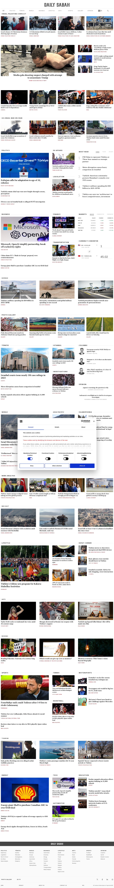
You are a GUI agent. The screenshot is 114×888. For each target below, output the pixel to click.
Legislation (58, 176)
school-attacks (93, 795)
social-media (56, 196)
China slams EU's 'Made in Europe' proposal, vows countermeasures (19, 256)
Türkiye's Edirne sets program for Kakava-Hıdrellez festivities (21, 585)
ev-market (55, 823)
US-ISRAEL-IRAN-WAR (6, 455)
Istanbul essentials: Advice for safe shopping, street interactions (101, 571)
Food (59, 859)
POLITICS (4, 850)
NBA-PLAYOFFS (5, 728)
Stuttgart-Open (57, 694)
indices (92, 214)
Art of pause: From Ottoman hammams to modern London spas (62, 561)
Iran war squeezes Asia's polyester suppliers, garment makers (69, 137)
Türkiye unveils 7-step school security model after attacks (99, 792)
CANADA (3, 109)
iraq (87, 109)
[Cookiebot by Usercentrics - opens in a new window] (82, 421)
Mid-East (31, 852)
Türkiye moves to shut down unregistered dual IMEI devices (100, 549)
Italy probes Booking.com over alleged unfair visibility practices (17, 762)
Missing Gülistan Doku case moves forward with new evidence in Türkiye (61, 389)
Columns (83, 345)
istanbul (91, 574)
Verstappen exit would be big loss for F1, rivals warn (101, 689)
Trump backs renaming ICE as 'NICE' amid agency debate (42, 107)
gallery (3, 337)
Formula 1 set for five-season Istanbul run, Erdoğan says (99, 678)
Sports (5, 672)
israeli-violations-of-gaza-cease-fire (68, 36)
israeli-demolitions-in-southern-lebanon (98, 36)
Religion (60, 865)
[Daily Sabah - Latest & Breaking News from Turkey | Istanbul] (57, 5)
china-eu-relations (6, 259)
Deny (31, 465)
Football (88, 852)
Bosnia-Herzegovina (45, 626)
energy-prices (5, 831)
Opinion (83, 384)
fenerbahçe (4, 708)
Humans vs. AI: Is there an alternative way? (99, 360)
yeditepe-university (94, 807)
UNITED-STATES (33, 109)
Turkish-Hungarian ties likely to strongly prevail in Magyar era (68, 495)
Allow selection (57, 465)
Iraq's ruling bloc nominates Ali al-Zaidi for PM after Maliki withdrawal (98, 107)
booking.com (4, 765)
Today (97, 151)
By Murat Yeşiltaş (92, 353)
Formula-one (92, 682)
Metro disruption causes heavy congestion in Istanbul (20, 386)
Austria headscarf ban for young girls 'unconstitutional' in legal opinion (100, 429)
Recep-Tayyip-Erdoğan (7, 185)
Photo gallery (9, 315)
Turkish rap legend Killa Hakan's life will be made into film (94, 623)
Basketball (58, 701)
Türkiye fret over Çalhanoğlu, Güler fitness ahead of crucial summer (23, 715)
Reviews (5, 636)
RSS (83, 885)
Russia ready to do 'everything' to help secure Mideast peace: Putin (102, 48)
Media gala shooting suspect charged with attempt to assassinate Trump (37, 76)
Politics (6, 150)
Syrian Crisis (32, 863)
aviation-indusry (57, 262)
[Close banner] (94, 421)
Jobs (2, 885)
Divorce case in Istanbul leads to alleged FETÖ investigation (23, 202)
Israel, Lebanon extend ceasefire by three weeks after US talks (41, 137)
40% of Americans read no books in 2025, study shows (61, 584)
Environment (61, 855)
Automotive (59, 803)
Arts (4, 599)
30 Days (111, 151)
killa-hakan (81, 626)
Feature (60, 869)
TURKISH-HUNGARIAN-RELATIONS (66, 497)
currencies (110, 214)
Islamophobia (85, 412)
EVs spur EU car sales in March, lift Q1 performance (63, 820)
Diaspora (17, 861)
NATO (95, 62)
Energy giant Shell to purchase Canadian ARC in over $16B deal (24, 265)
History (59, 867)
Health (59, 852)
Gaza (2, 662)
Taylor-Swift (4, 626)
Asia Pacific (58, 412)
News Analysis (8, 475)
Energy (5, 775)
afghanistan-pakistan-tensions (10, 465)
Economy (46, 855)
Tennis (56, 672)
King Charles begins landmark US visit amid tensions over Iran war (102, 68)
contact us (63, 885)
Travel (59, 857)
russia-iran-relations (100, 51)
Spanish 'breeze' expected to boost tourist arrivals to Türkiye (93, 762)
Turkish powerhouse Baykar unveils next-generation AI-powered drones (93, 301)
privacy (21, 885)
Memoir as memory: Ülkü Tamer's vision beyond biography (93, 659)
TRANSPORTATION (91, 142)
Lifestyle (6, 543)
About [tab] (83, 427)
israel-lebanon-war (35, 140)
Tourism (5, 738)
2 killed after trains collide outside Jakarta (69, 107)
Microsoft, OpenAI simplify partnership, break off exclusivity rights (23, 246)
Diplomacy (3, 852)
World (5, 412)
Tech (55, 775)
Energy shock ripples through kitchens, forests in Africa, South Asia (24, 827)
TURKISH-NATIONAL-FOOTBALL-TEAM (10, 718)
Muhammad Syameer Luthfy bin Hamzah (96, 399)
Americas (31, 857)
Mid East (5, 506)
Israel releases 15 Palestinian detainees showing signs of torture (14, 33)
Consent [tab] (30, 427)
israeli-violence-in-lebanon (86, 532)
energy (3, 820)
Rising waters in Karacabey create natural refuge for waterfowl (69, 334)
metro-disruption (6, 389)
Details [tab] (57, 427)
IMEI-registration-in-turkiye (97, 552)
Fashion (60, 861)
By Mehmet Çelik (91, 363)
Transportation (61, 242)
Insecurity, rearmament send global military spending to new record (55, 301)
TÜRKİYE (5, 345)
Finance (57, 214)
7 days (104, 151)
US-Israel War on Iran (12, 118)
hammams (55, 564)
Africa (30, 861)
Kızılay (3, 399)
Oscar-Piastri (93, 703)
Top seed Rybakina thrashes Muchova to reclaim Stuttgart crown (62, 690)
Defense (5, 278)
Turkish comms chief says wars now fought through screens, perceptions (23, 192)
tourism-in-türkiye (44, 765)
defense (3, 304)
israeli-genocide (34, 36)
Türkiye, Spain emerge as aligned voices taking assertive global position (14, 495)
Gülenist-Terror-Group (8, 204)
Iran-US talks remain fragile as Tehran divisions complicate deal (42, 495)
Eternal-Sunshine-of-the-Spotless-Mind (50, 660)
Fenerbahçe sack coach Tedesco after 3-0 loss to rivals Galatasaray (24, 704)
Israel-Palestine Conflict (14, 14)
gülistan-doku (56, 393)
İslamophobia (32, 865)
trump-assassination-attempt (38, 80)
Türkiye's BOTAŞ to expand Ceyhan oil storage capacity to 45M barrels (24, 817)
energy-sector (5, 268)
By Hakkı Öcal (90, 373)
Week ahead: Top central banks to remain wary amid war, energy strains (63, 232)
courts (3, 380)
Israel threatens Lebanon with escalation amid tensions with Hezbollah (18, 529)
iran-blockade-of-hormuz (46, 532)
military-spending (44, 304)
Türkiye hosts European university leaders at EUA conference (98, 803)
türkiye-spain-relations (8, 497)
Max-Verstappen (93, 693)
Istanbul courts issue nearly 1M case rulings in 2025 (23, 377)
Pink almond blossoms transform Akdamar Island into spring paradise (13, 334)
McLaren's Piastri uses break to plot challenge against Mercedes (100, 700)
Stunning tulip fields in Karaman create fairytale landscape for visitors (42, 334)
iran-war (60, 140)
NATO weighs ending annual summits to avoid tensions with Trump (103, 58)
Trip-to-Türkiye (93, 563)
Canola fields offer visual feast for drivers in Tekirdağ (97, 334)
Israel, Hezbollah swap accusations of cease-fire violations (13, 137)
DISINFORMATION (5, 196)
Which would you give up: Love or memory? (55, 658)
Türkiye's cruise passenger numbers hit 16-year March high (56, 762)
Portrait (74, 859)
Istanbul (57, 345)
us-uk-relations (98, 72)
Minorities (17, 859)
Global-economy (57, 235)
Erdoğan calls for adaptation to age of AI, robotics (21, 182)
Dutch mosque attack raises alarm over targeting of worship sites (100, 440)
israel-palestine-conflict (8, 36)
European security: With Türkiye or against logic (98, 350)
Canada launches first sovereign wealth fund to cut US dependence (14, 107)
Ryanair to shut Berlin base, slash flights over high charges (63, 259)
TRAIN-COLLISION (62, 109)
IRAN (30, 497)
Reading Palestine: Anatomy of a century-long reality (18, 659)
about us (41, 885)
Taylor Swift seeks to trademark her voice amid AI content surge (18, 623)
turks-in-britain (57, 170)
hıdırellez (4, 589)
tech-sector (4, 249)
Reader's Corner (105, 857)
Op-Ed (102, 855)
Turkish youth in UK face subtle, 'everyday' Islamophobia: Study (63, 167)
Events (73, 857)
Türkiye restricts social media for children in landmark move (62, 193)
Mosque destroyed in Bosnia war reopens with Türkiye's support (56, 623)
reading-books (56, 586)
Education (84, 775)
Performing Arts (76, 861)
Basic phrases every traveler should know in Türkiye (99, 560)
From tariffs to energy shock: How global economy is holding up (97, 495)
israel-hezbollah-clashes (8, 140)
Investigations (60, 371)
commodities (100, 214)
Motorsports (85, 672)
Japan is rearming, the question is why (95, 388)
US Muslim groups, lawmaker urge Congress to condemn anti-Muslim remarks (100, 418)
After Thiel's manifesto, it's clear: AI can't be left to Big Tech (99, 371)
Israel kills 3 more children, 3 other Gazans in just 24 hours (70, 33)
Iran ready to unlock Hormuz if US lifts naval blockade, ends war (55, 529)
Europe (31, 855)
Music (73, 855)
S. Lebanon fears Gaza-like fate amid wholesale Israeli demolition (98, 33)
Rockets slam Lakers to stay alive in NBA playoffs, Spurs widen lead (24, 725)
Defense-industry (83, 304)
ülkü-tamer (81, 662)
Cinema (74, 852)
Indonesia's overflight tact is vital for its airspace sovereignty (95, 396)
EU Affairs (58, 150)
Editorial (103, 859)
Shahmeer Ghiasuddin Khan (95, 389)
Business (6, 214)
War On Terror (4, 857)
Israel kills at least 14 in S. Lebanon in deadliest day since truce (95, 529)
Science (60, 863)
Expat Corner (85, 543)
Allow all (82, 465)
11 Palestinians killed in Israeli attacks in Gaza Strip (42, 33)
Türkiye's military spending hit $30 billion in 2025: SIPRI (17, 301)
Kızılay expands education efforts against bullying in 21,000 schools (23, 396)
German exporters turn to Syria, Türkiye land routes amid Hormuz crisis (97, 138)
